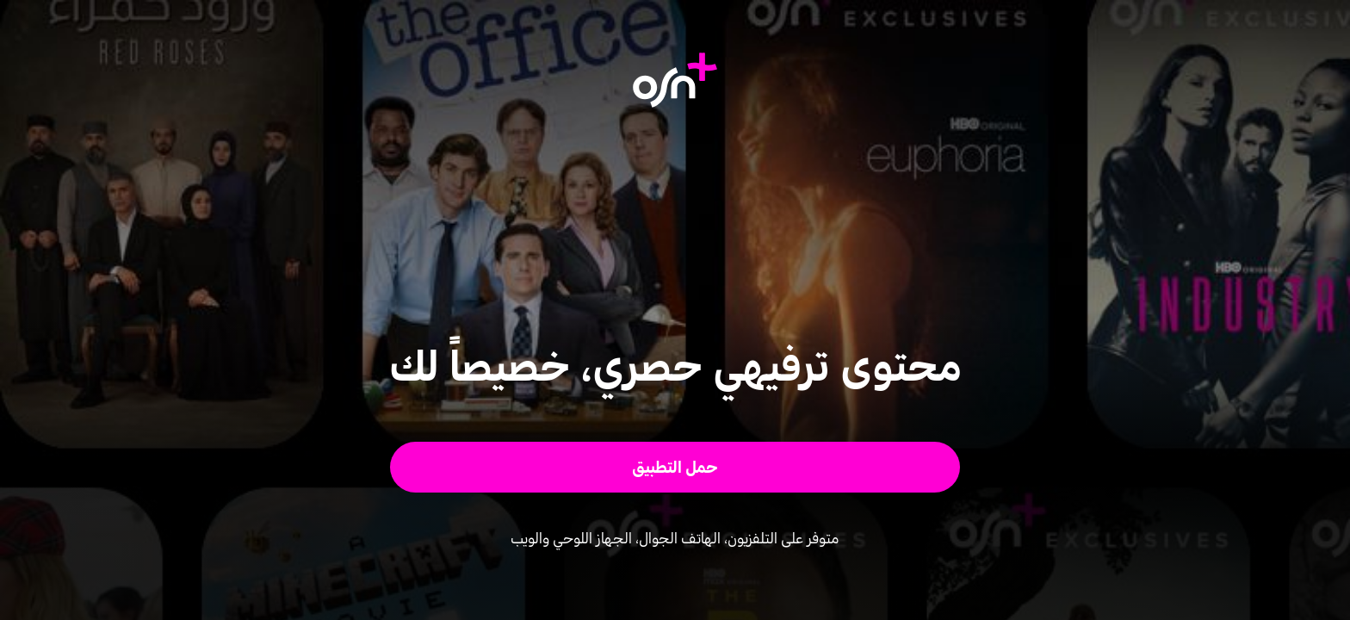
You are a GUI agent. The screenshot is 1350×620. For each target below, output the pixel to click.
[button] (675, 467)
